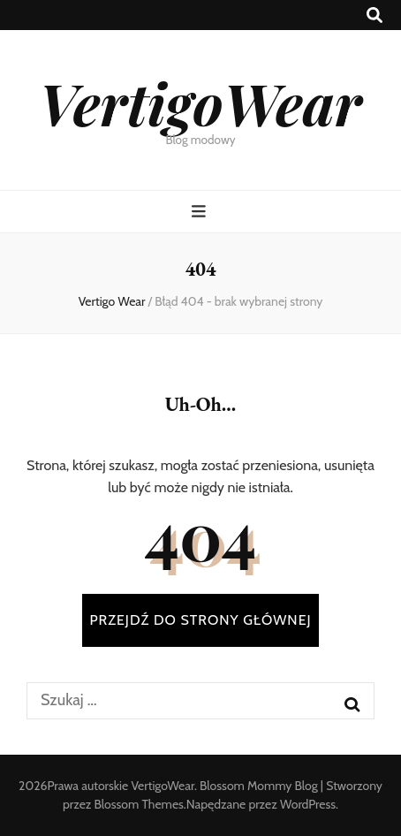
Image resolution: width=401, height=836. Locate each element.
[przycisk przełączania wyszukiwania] (374, 15)
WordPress (308, 804)
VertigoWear (200, 103)
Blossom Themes (139, 804)
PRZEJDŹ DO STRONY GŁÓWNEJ (200, 620)
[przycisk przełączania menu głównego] (201, 211)
